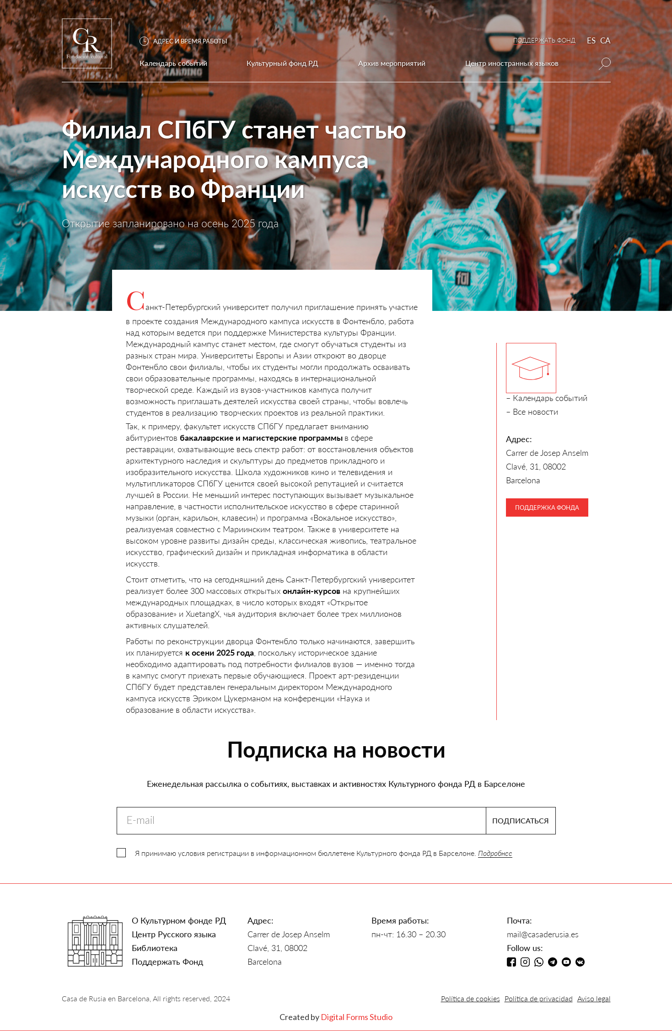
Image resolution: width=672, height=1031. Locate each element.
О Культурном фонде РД (179, 920)
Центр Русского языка (174, 934)
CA (605, 40)
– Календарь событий (546, 397)
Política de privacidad (539, 998)
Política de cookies (470, 998)
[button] (188, 41)
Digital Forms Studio (356, 1017)
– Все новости (532, 411)
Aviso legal (594, 998)
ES (591, 40)
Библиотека (154, 947)
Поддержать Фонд (167, 961)
